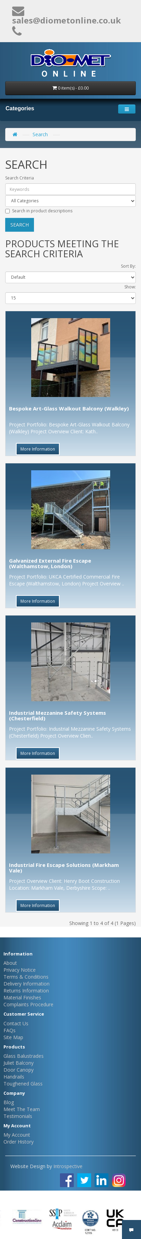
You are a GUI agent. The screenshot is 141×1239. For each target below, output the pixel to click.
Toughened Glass (23, 1083)
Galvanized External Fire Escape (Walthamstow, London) (50, 563)
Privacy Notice (19, 970)
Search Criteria (19, 178)
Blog (8, 1102)
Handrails (13, 1076)
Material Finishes (22, 997)
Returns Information (26, 990)
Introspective (67, 1166)
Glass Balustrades (23, 1056)
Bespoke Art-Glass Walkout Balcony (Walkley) (69, 408)
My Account (16, 1134)
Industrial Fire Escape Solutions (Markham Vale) (64, 867)
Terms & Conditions (26, 976)
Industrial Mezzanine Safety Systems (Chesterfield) (57, 715)
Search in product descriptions (38, 211)
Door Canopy (18, 1069)
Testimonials (17, 1116)
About (10, 963)
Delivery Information (26, 983)
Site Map (13, 1037)
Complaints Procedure (28, 1004)
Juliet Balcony (18, 1063)
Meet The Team (21, 1109)
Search (40, 134)
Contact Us (15, 1023)
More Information (37, 449)
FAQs (9, 1030)
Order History (18, 1141)
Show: (130, 287)
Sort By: (128, 266)
